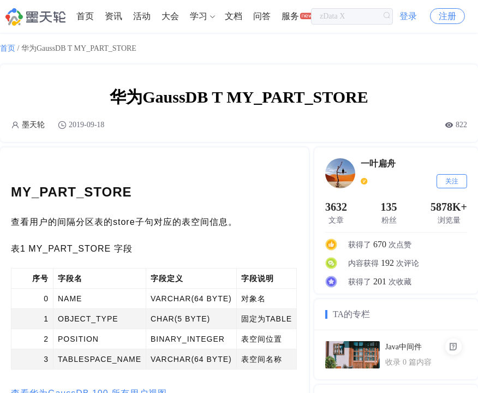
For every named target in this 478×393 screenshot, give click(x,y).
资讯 (113, 16)
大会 (170, 16)
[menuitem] (85, 16)
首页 (85, 16)
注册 (447, 16)
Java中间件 (403, 347)
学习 (198, 16)
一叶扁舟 (378, 163)
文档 (233, 16)
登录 (408, 16)
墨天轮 (33, 125)
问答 (262, 16)
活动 (142, 16)
